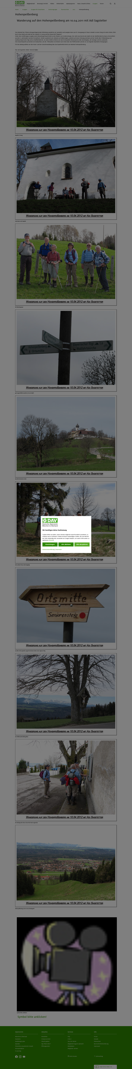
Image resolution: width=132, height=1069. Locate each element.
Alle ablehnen (66, 544)
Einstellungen (50, 544)
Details (51, 540)
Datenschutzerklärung (48, 549)
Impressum (59, 549)
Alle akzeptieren (82, 544)
